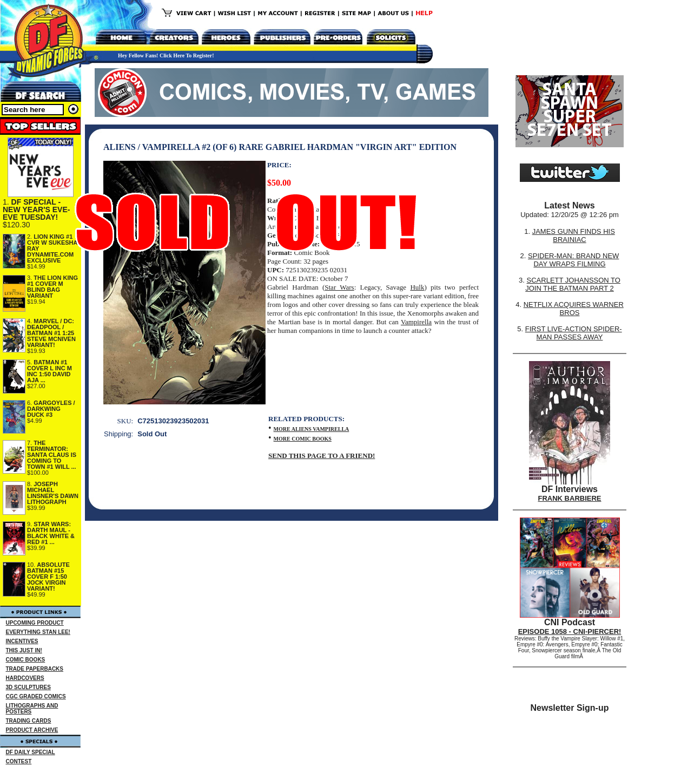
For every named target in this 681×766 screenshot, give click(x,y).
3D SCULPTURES (28, 687)
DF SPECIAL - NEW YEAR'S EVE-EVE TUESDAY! (36, 209)
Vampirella (416, 322)
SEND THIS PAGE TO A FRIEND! (321, 455)
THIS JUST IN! (24, 650)
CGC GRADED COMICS (36, 696)
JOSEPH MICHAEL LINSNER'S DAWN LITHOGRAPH (52, 493)
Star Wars (339, 287)
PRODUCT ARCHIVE (32, 730)
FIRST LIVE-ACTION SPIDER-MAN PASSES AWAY (573, 333)
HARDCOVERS (25, 678)
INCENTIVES (22, 641)
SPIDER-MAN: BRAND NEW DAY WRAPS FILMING (573, 260)
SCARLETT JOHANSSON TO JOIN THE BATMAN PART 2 (572, 284)
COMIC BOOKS (25, 660)
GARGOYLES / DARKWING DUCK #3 (51, 409)
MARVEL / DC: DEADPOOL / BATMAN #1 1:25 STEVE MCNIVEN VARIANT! (51, 333)
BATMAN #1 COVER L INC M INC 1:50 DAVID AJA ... (49, 371)
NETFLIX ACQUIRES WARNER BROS (574, 308)
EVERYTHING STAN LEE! (38, 632)
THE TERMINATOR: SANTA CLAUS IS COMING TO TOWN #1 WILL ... (51, 455)
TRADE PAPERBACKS (35, 669)
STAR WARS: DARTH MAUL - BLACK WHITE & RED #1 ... (51, 533)
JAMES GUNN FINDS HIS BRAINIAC (573, 235)
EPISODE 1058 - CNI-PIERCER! (570, 631)
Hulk (417, 287)
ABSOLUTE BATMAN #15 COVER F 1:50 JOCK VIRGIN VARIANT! (48, 576)
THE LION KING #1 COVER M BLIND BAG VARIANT (52, 286)
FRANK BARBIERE (569, 498)
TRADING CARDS (28, 721)
